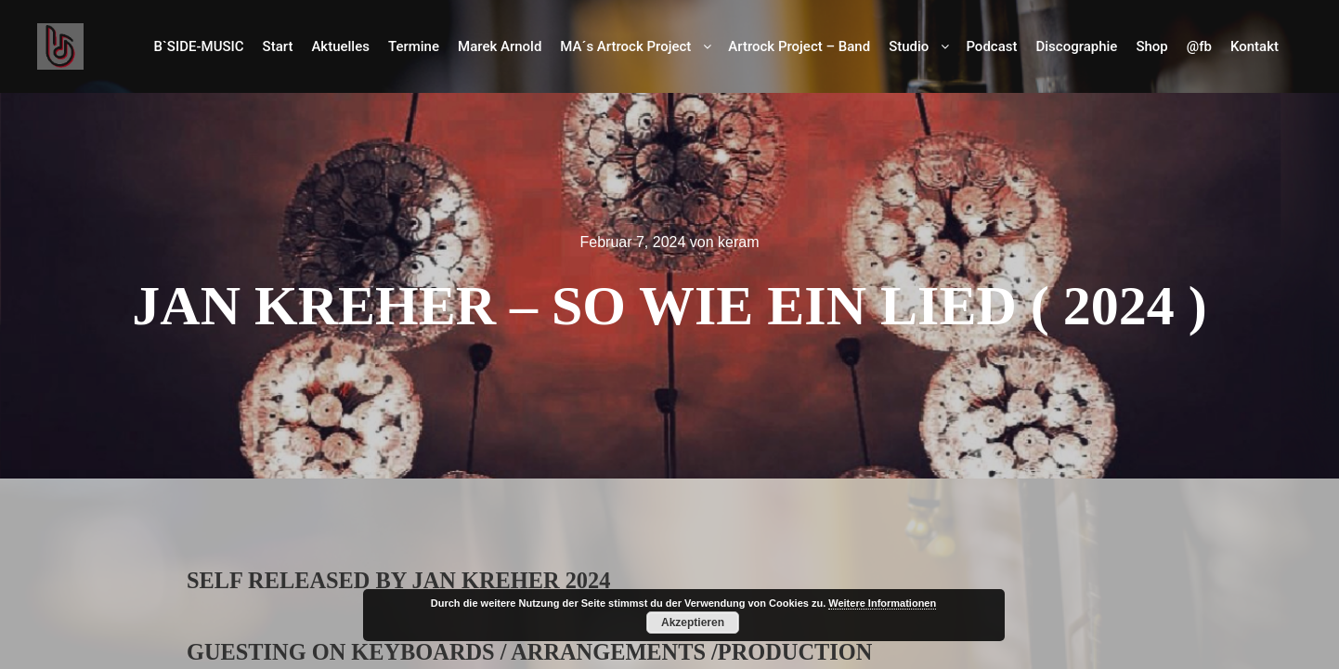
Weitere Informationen (882, 603)
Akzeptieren (692, 622)
